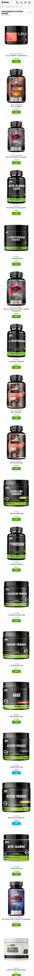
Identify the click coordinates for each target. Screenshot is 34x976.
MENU (5, 2)
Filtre (29, 12)
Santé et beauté (9, 6)
